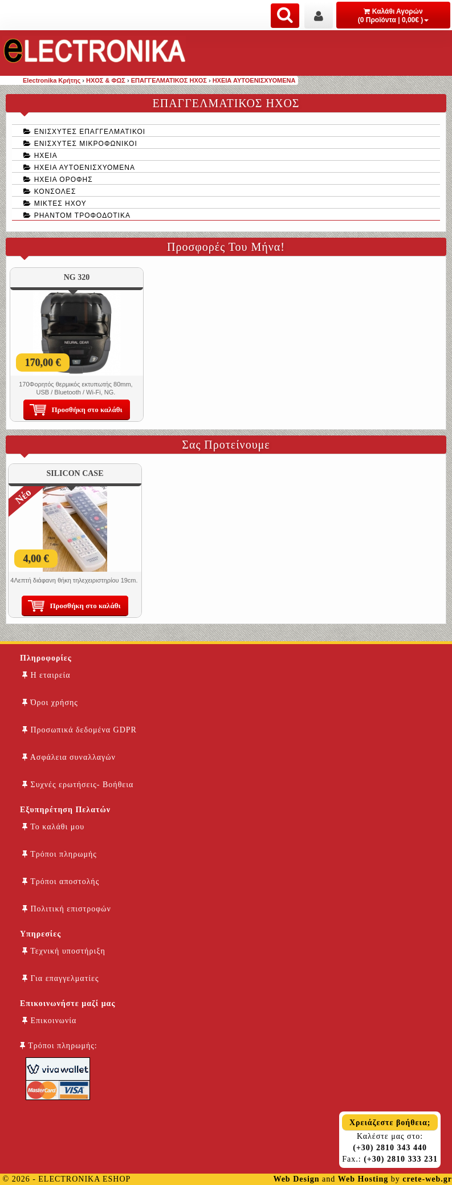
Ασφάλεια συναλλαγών (69, 757)
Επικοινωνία (49, 1020)
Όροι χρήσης (50, 702)
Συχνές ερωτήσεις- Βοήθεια (77, 784)
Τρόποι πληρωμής (59, 854)
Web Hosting (363, 1179)
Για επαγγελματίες (60, 978)
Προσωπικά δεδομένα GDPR (79, 730)
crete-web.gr (427, 1179)
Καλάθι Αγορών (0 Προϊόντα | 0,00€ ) (393, 15)
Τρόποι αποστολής (60, 881)
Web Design (296, 1179)
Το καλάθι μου (53, 826)
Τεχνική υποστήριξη (63, 951)
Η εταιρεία (46, 675)
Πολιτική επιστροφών (66, 909)
